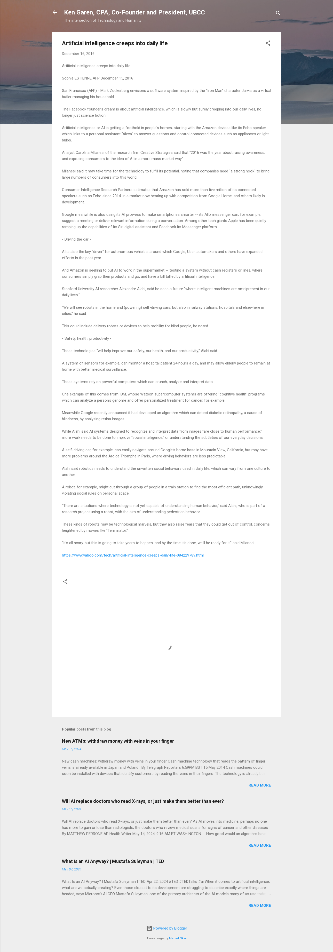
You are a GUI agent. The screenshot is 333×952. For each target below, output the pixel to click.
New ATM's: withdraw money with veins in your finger (118, 741)
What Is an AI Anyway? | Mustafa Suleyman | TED (113, 861)
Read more (260, 785)
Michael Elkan (178, 938)
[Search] (278, 14)
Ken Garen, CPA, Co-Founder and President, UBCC (134, 12)
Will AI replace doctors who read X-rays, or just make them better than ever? (143, 801)
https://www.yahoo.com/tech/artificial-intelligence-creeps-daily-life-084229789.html (133, 555)
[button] (268, 44)
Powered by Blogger (166, 928)
